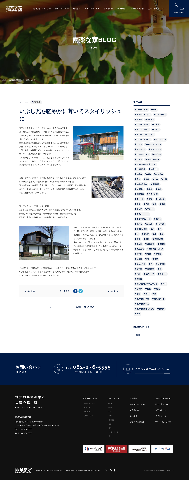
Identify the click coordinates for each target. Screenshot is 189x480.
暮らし (158, 219)
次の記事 (111, 291)
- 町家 (110, 403)
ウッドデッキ (161, 115)
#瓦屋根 (37, 102)
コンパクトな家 (143, 124)
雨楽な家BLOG (13, 80)
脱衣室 (139, 269)
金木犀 (139, 289)
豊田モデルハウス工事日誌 (147, 284)
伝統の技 (154, 169)
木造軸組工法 (142, 229)
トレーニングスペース (145, 134)
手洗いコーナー (143, 214)
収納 (149, 174)
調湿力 (139, 279)
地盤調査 (155, 184)
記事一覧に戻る (72, 307)
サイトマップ (160, 416)
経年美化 (161, 264)
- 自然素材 (86, 412)
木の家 (149, 224)
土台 (156, 179)
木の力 (139, 224)
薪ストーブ (150, 274)
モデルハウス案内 (92, 9)
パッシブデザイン (143, 139)
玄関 (149, 254)
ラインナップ (60, 9)
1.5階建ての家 (142, 110)
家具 (150, 199)
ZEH (155, 110)
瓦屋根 (139, 259)
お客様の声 (108, 9)
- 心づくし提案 (88, 416)
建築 (163, 204)
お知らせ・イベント (156, 9)
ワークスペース (153, 159)
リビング (157, 154)
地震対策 (140, 189)
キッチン (150, 119)
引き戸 (139, 209)
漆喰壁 (162, 244)
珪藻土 (158, 254)
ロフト (139, 159)
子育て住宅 (153, 194)
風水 (138, 314)
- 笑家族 (111, 420)
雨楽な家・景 (159, 299)
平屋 (138, 204)
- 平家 (110, 407)
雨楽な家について (40, 9)
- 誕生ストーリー (89, 403)
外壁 (159, 189)
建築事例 (76, 9)
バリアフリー (161, 139)
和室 (138, 179)
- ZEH (110, 424)
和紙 (147, 179)
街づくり (163, 274)
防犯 (158, 289)
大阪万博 (140, 194)
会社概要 (121, 9)
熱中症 (139, 254)
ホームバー (141, 149)
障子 (147, 294)
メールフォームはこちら (151, 368)
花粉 (138, 274)
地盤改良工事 (142, 184)
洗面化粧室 (158, 239)
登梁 (156, 259)
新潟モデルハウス (143, 219)
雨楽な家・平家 (143, 299)
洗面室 (139, 244)
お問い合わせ (179, 8)
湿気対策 (150, 244)
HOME (4, 80)
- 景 (109, 436)
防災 (149, 289)
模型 (138, 239)
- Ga (109, 412)
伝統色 (139, 174)
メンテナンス (156, 149)
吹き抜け (159, 174)
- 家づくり (86, 407)
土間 (165, 179)
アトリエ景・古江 (143, 115)
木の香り (161, 224)
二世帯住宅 (141, 169)
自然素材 (150, 269)
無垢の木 (140, 249)
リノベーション (143, 154)
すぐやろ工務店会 (136, 9)
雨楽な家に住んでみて (145, 309)
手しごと (150, 209)
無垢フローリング (156, 249)
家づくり (140, 199)
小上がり (161, 199)
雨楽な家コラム (143, 304)
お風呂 (139, 119)
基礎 (150, 189)
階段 (138, 294)
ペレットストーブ (154, 144)
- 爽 (109, 428)
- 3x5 (110, 416)
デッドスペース (143, 129)
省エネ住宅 (141, 264)
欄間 (147, 239)
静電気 (161, 309)
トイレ (156, 129)
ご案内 (156, 124)
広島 (147, 204)
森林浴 (146, 234)
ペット (139, 144)
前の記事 (31, 291)
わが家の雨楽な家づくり (146, 164)
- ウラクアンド (113, 432)
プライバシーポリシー (164, 422)
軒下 (164, 284)
